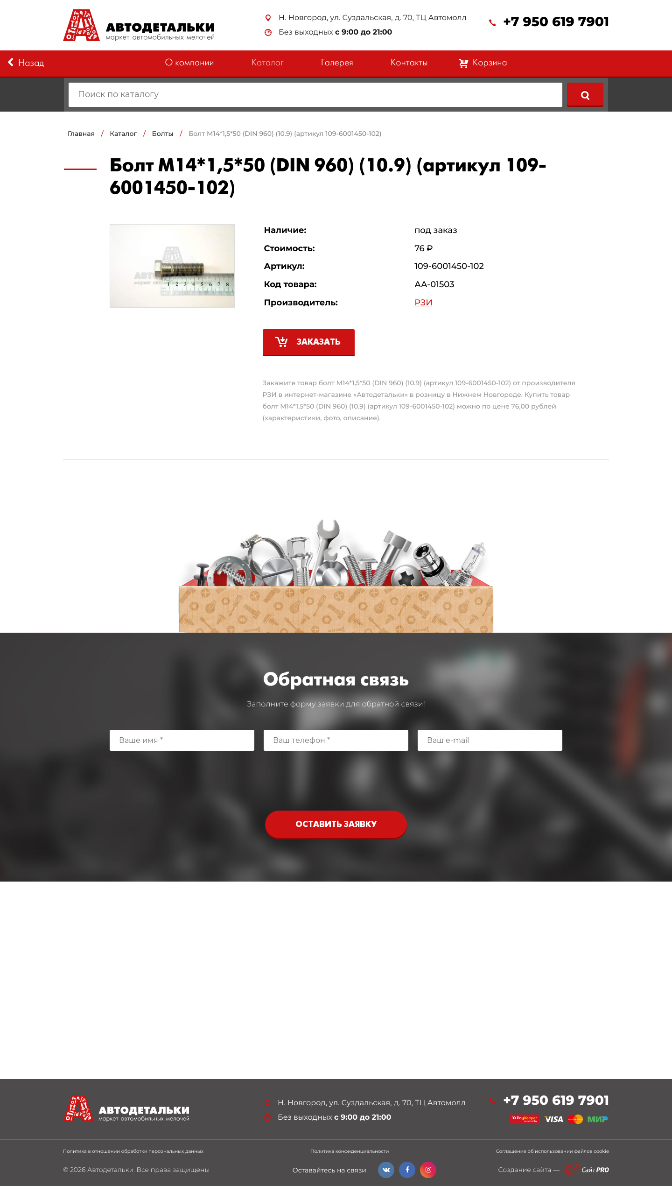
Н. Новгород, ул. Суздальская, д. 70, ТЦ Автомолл (373, 18)
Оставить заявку (336, 825)
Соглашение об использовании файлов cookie (552, 1151)
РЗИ (423, 303)
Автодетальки (110, 1169)
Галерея (337, 63)
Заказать (319, 342)
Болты (163, 133)
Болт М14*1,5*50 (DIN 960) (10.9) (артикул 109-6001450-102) (285, 133)
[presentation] (336, 778)
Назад (25, 63)
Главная (81, 133)
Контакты (409, 63)
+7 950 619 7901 (556, 22)
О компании (189, 63)
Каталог (268, 63)
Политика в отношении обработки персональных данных (133, 1151)
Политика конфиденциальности (349, 1151)
